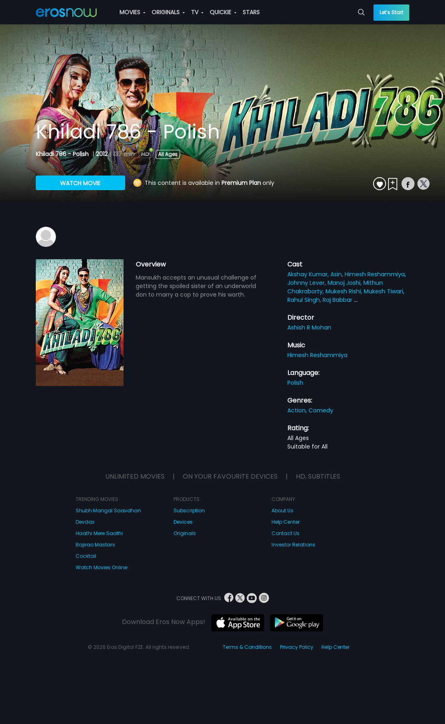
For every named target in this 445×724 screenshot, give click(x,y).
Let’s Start (391, 12)
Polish (295, 383)
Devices (183, 521)
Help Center (285, 521)
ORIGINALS (168, 12)
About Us (282, 510)
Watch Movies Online (101, 567)
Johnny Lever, (307, 283)
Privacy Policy (296, 647)
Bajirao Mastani (95, 544)
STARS (251, 12)
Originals (185, 533)
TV (197, 12)
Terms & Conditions (247, 647)
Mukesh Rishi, (345, 291)
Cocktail (86, 556)
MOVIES (132, 12)
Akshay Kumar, (308, 274)
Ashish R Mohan (309, 327)
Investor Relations (293, 544)
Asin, (337, 274)
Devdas (85, 521)
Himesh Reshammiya (317, 355)
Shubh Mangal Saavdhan (108, 510)
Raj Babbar (338, 300)
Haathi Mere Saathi (99, 533)
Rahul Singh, (305, 300)
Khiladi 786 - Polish (63, 154)
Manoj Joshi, (345, 283)
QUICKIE (223, 12)
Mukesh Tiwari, (384, 291)
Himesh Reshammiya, (375, 274)
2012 (102, 154)
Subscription (189, 510)
